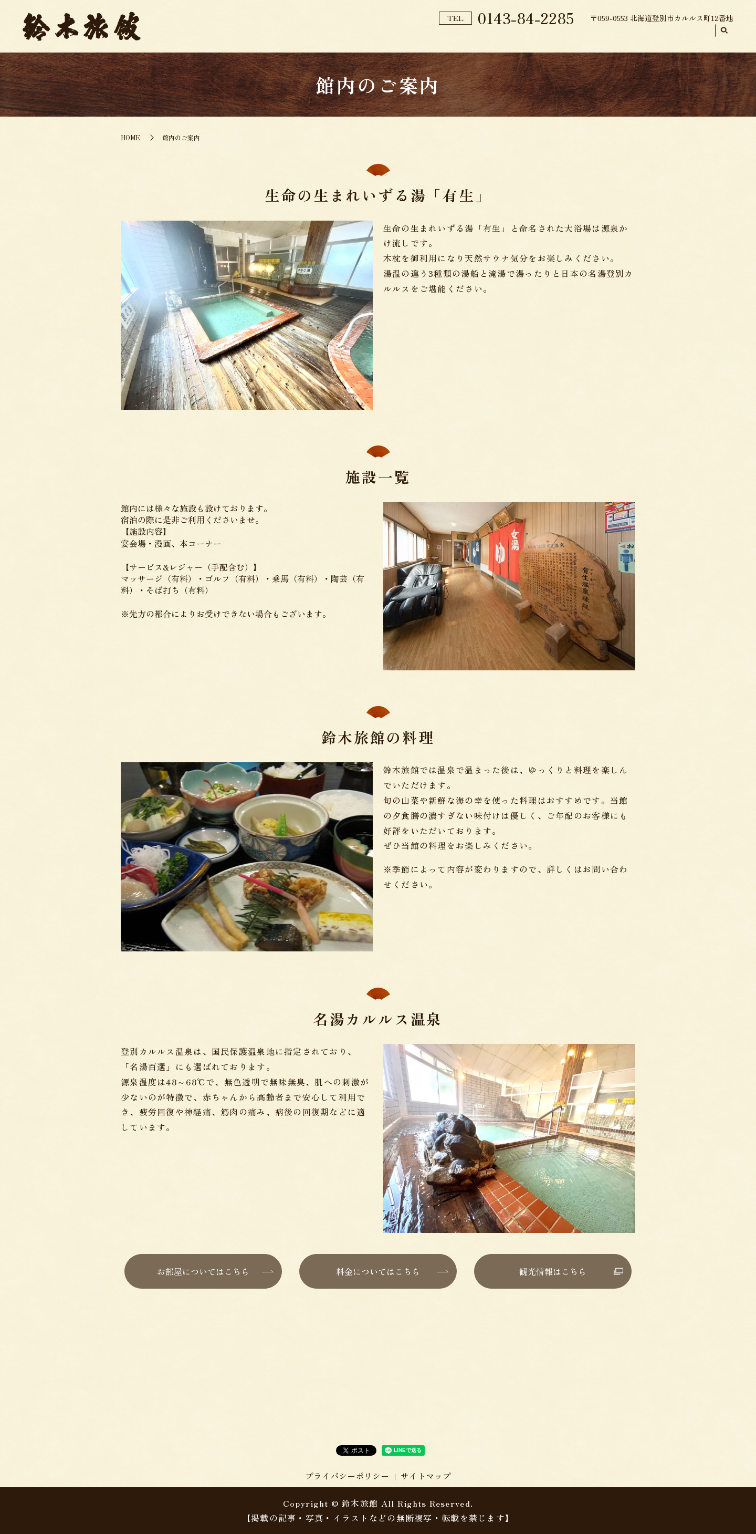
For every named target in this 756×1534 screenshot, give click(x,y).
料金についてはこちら (378, 1271)
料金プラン (555, 37)
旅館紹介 (386, 37)
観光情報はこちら (552, 1271)
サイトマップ (426, 1475)
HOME (338, 37)
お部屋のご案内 (624, 37)
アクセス (689, 37)
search (724, 38)
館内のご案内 (447, 37)
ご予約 (503, 37)
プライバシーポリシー (347, 1475)
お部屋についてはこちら (203, 1271)
